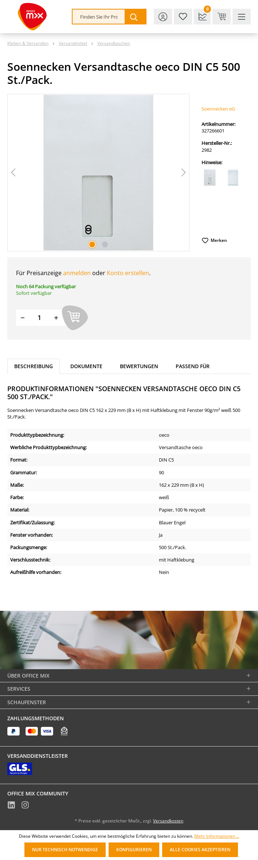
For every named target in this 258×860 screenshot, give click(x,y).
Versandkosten (168, 821)
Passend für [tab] (193, 366)
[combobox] (99, 16)
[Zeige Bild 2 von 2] (105, 244)
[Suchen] (135, 16)
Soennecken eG (218, 108)
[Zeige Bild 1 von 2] (92, 244)
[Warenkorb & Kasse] (221, 16)
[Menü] (241, 16)
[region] (98, 172)
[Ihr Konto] (163, 16)
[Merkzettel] (183, 16)
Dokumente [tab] (86, 366)
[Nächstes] (183, 172)
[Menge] (39, 317)
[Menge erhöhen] (56, 317)
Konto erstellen (128, 273)
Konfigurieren (134, 849)
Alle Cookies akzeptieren (200, 849)
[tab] (33, 366)
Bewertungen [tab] (139, 366)
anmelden (77, 273)
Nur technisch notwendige (65, 849)
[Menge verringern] (22, 317)
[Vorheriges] (13, 172)
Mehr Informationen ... (216, 836)
